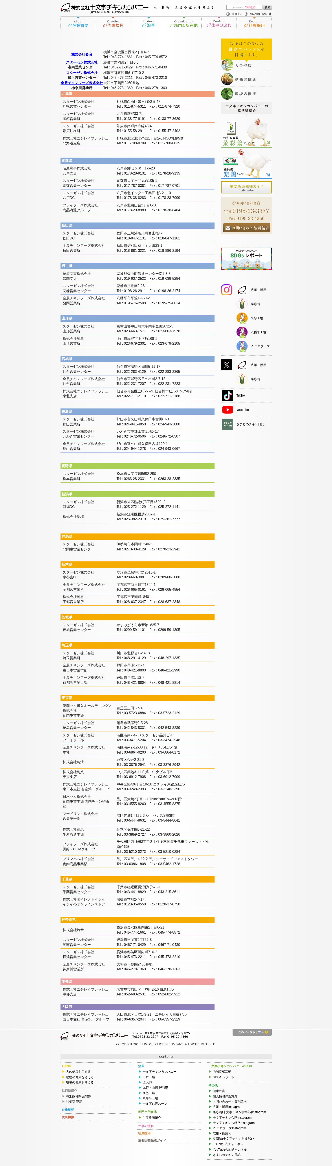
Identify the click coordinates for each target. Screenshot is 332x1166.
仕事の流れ (219, 23)
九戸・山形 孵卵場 (155, 1087)
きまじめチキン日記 (226, 1155)
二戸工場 (149, 1077)
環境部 (147, 1082)
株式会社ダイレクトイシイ (84, 899)
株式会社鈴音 (81, 54)
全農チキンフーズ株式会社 (82, 83)
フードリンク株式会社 (80, 814)
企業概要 (78, 23)
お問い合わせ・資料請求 (230, 1101)
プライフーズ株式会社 (80, 205)
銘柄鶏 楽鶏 (74, 1101)
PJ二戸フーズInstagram (229, 1128)
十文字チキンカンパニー (159, 1071)
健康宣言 (237, 13)
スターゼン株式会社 (82, 62)
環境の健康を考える (80, 1082)
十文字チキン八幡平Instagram (234, 1123)
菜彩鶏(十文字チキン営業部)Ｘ (234, 1138)
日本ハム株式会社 (77, 796)
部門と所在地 (183, 23)
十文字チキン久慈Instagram (232, 1117)
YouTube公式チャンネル (230, 1149)
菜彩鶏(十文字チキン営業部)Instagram (239, 1112)
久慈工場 (149, 1093)
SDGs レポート (223, 1077)
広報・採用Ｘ (222, 1133)
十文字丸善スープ (155, 1103)
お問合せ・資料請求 (246, 227)
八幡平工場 (150, 1098)
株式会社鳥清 (73, 762)
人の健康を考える (78, 1071)
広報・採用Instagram (227, 1107)
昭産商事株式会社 (77, 168)
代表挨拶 (113, 23)
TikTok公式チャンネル (228, 1144)
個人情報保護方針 (260, 13)
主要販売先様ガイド (152, 1140)
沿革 (148, 23)
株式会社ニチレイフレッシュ (85, 138)
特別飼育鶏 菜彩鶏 (79, 1096)
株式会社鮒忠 (73, 338)
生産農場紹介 (152, 1117)
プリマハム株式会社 (78, 859)
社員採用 (254, 23)
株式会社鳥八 (73, 772)
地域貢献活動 (222, 1071)
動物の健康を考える (80, 1077)
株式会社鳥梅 (73, 517)
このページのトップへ (252, 1032)
